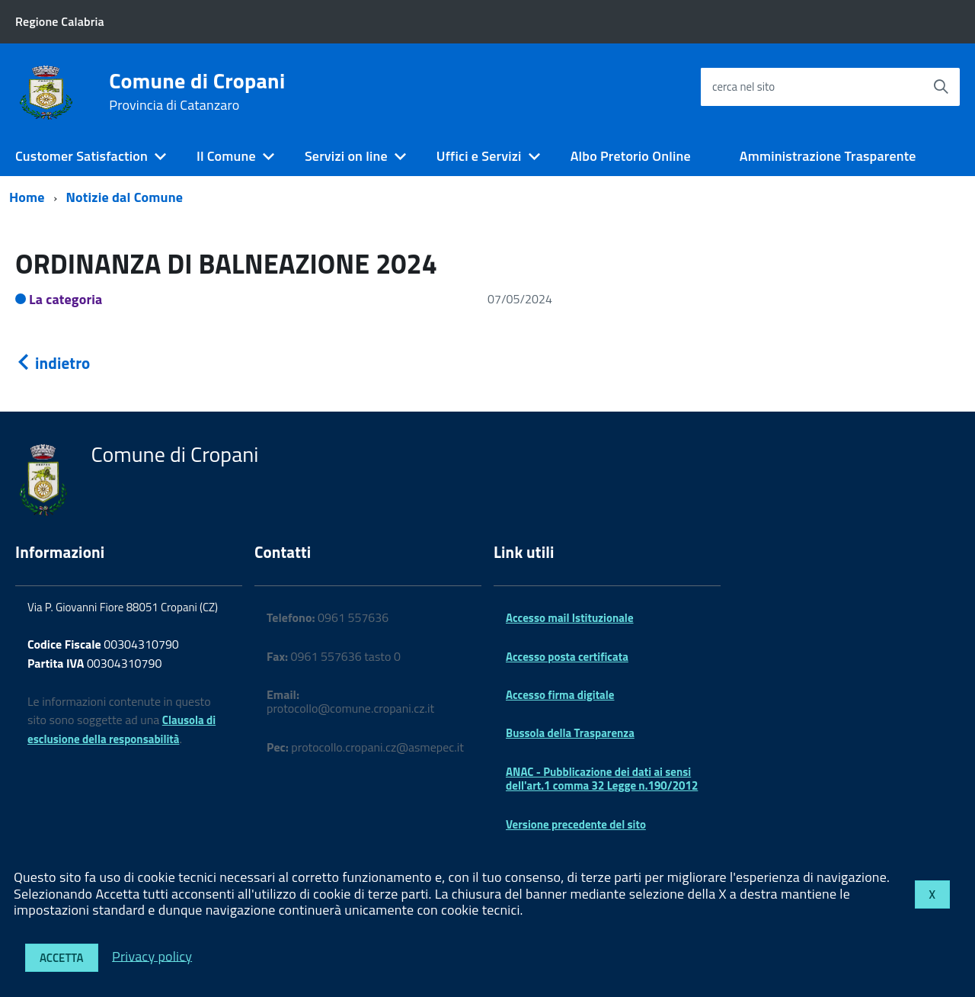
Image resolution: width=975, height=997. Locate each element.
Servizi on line (346, 156)
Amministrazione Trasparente (828, 156)
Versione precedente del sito (576, 824)
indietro (52, 363)
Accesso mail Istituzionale (570, 618)
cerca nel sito (743, 86)
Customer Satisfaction (81, 156)
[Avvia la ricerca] (941, 87)
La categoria (66, 299)
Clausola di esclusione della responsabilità (121, 729)
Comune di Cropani (197, 91)
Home (27, 197)
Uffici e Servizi (479, 156)
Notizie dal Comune (125, 197)
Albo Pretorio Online (631, 156)
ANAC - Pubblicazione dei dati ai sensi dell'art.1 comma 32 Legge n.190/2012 (602, 778)
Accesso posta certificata (567, 656)
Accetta (62, 958)
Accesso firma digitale (560, 695)
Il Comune (226, 156)
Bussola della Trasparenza (570, 733)
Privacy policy (152, 955)
